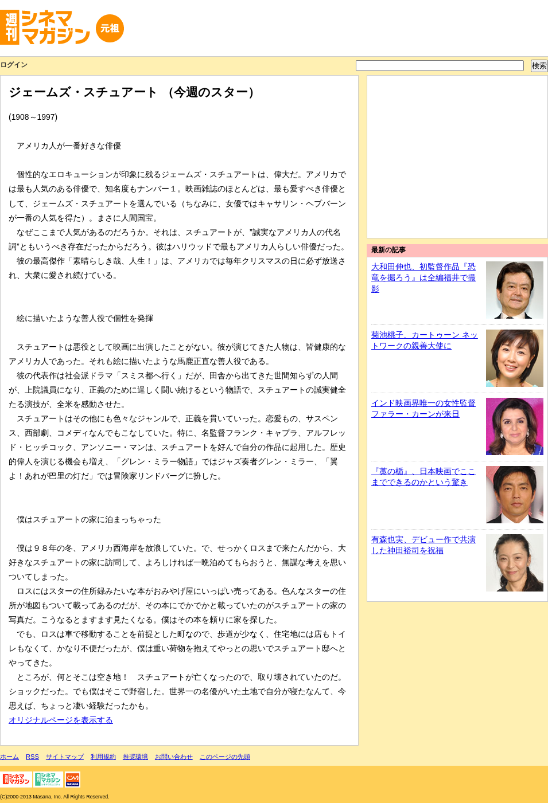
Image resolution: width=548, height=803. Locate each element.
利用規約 (103, 756)
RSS (32, 756)
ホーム (9, 756)
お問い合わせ (174, 756)
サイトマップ (65, 756)
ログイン (14, 65)
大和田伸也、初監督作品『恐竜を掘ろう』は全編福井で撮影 (423, 277)
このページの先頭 (225, 756)
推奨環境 (135, 756)
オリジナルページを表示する (61, 719)
